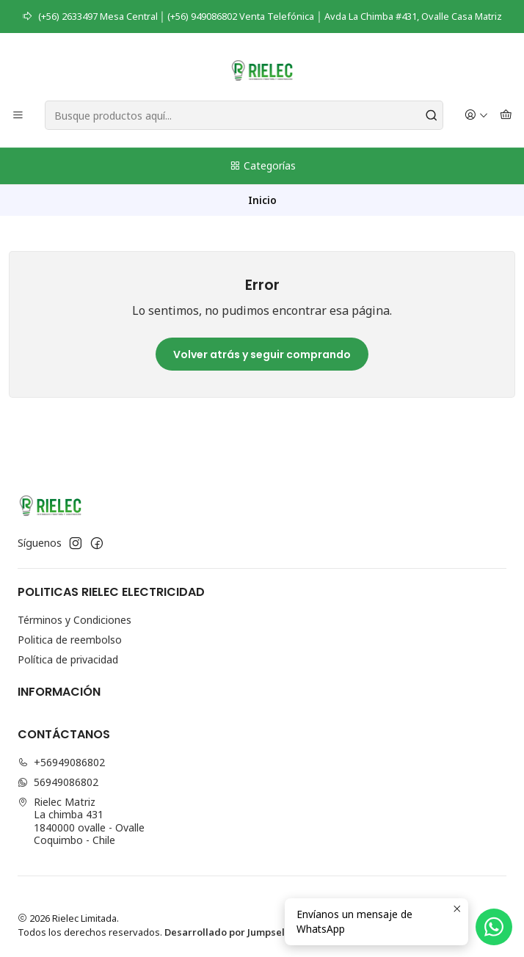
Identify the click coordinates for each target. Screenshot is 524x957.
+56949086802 (61, 762)
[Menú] (18, 115)
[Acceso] (476, 115)
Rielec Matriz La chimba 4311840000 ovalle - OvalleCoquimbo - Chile (81, 821)
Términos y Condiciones (74, 620)
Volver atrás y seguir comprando (262, 354)
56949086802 (58, 782)
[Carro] (506, 115)
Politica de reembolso (70, 640)
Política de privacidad (68, 659)
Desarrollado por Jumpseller (231, 932)
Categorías (262, 165)
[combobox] (244, 115)
